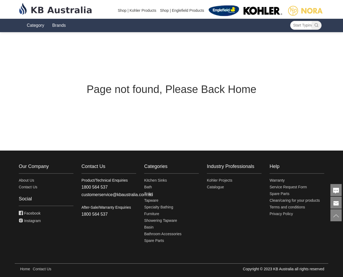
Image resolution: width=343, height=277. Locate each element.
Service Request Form (288, 187)
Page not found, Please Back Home (171, 89)
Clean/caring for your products (295, 200)
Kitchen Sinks (155, 180)
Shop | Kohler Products (137, 10)
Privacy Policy (281, 214)
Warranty (277, 180)
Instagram (30, 221)
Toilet (148, 194)
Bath (148, 187)
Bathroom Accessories (162, 234)
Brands (59, 25)
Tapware (151, 200)
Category (35, 25)
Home (25, 269)
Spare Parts (154, 240)
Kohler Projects (219, 180)
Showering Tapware (160, 220)
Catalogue (215, 187)
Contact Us (28, 187)
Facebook (29, 213)
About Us (26, 180)
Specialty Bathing (158, 207)
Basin (149, 227)
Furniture (151, 214)
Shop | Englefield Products (182, 10)
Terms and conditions (287, 207)
